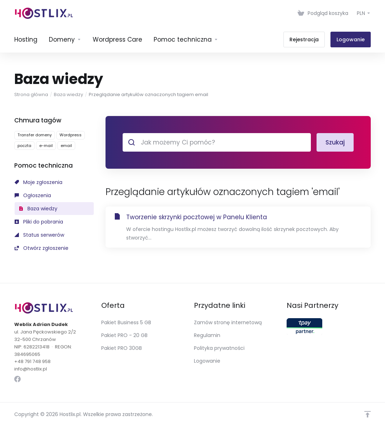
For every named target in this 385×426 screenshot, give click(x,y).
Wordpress (71, 135)
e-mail (46, 145)
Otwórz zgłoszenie (41, 248)
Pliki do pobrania (39, 221)
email (66, 145)
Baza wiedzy (68, 94)
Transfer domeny (34, 135)
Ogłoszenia (33, 195)
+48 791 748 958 (32, 361)
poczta (24, 145)
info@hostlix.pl (30, 368)
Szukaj (335, 142)
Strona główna (31, 94)
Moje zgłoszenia (38, 182)
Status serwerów (39, 234)
